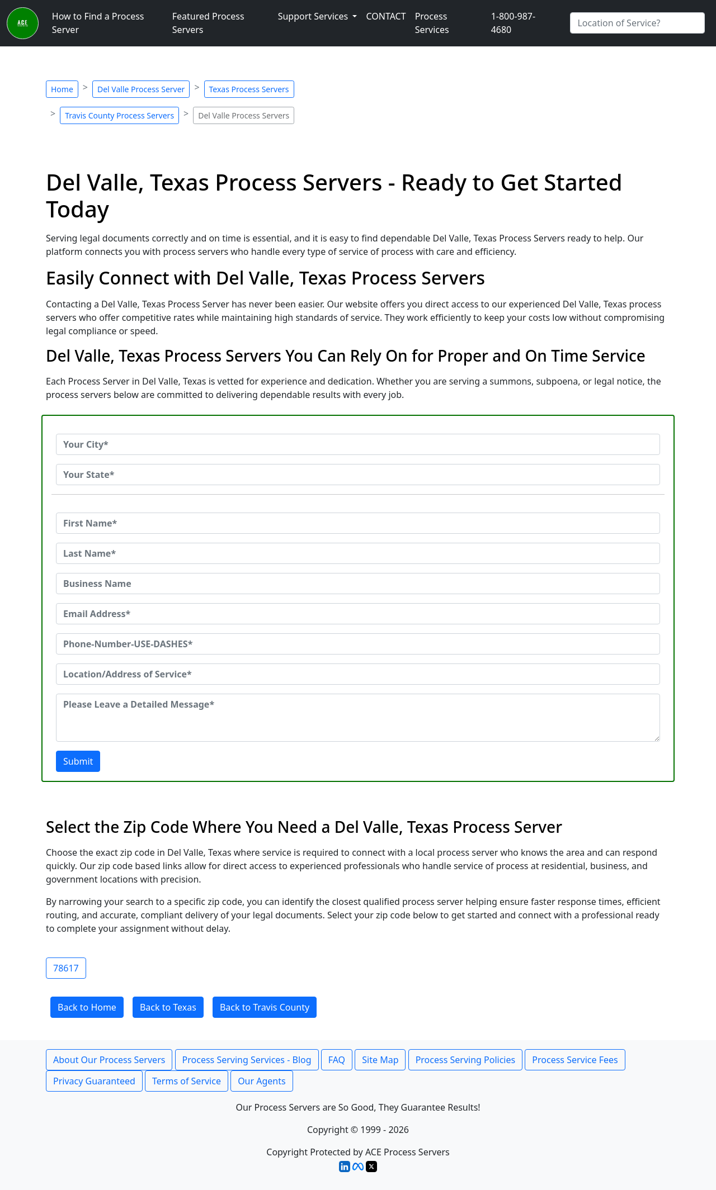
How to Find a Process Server (98, 23)
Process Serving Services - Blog (247, 1060)
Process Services (432, 23)
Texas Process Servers (249, 89)
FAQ (336, 1060)
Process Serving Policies (466, 1060)
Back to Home (87, 1007)
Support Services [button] (314, 16)
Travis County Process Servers (119, 115)
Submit (78, 761)
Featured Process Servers (208, 23)
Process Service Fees (575, 1060)
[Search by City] (637, 23)
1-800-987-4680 (513, 23)
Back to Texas (168, 1007)
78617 (66, 968)
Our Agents (262, 1081)
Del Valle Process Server (141, 89)
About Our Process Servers (109, 1060)
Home (62, 89)
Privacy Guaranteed (94, 1081)
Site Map (380, 1060)
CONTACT (386, 16)
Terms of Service (186, 1081)
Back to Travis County (264, 1007)
